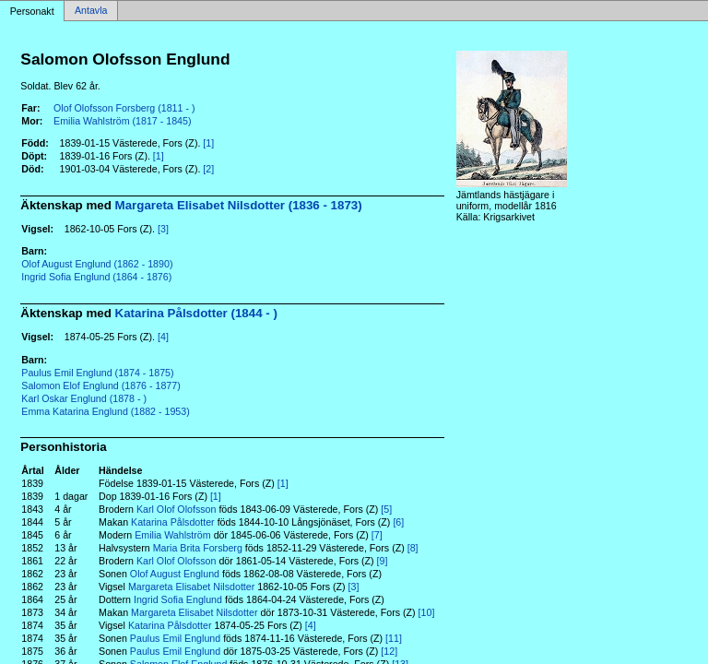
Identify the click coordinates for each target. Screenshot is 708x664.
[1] (208, 142)
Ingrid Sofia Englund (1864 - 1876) (96, 276)
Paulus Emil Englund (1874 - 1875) (97, 372)
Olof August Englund (174, 573)
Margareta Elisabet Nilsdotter (191, 586)
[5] (386, 509)
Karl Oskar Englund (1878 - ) (84, 398)
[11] (393, 638)
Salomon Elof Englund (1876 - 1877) (100, 385)
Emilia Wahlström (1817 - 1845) (122, 120)
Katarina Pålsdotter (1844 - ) (196, 313)
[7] (377, 534)
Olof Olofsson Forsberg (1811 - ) (124, 107)
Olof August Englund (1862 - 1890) (96, 263)
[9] (382, 560)
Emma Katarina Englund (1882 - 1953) (105, 411)
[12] (389, 651)
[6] (398, 522)
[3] (163, 228)
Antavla (91, 11)
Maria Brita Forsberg (197, 547)
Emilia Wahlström (173, 534)
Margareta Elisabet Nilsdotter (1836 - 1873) (238, 205)
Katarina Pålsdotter (173, 522)
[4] (163, 336)
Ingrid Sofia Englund (178, 599)
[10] (427, 612)
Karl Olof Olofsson (176, 509)
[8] (413, 547)
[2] (208, 168)
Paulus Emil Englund (175, 638)
